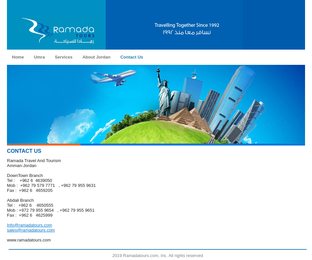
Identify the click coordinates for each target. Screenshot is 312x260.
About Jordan (96, 57)
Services (64, 57)
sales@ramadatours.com (31, 230)
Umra (39, 57)
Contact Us (131, 57)
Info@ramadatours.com (29, 225)
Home (18, 57)
